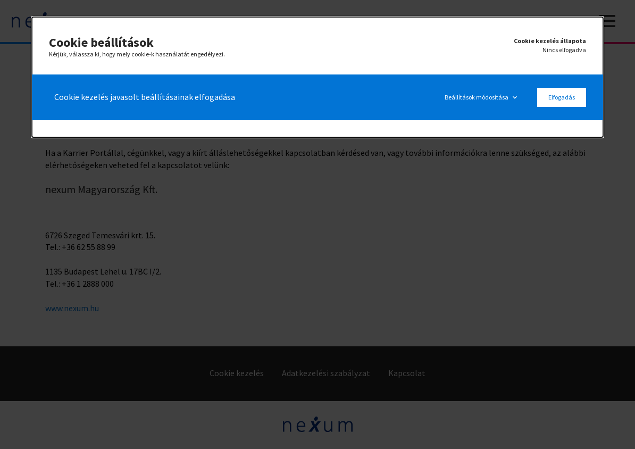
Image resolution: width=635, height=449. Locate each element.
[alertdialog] (318, 77)
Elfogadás (561, 97)
